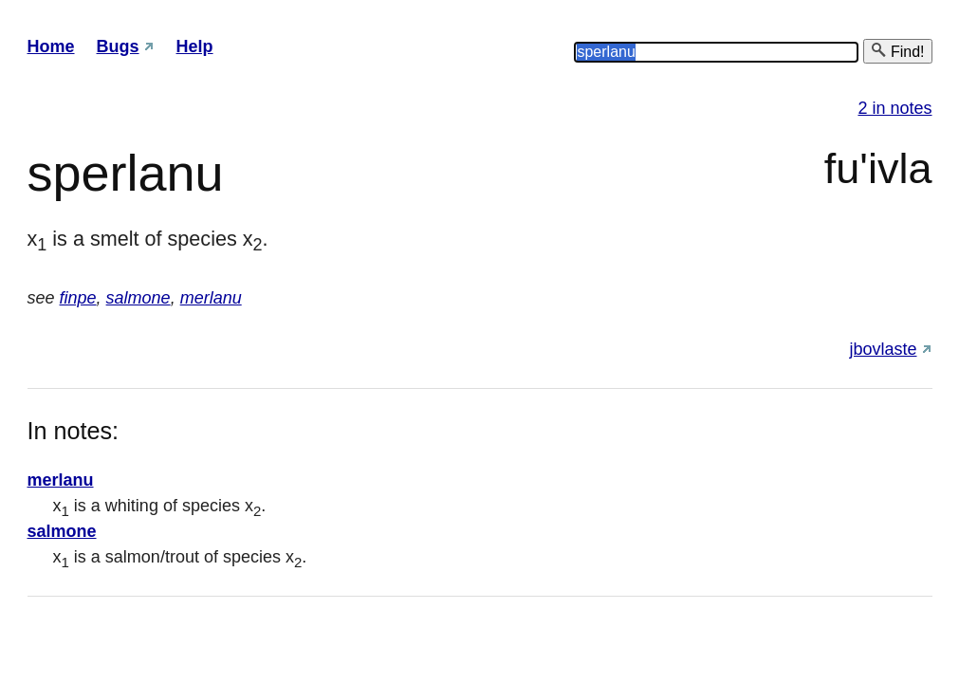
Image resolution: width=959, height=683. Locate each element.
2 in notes (894, 108)
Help (194, 46)
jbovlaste (882, 349)
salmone (138, 297)
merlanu (211, 297)
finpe (78, 297)
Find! (897, 51)
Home (51, 46)
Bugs (118, 46)
